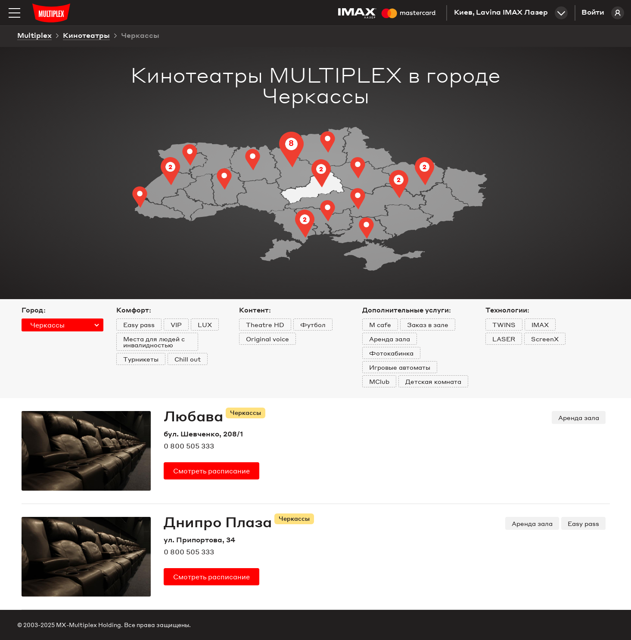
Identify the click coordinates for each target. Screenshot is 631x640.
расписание (211, 471)
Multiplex (34, 36)
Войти (602, 12)
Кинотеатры (86, 36)
